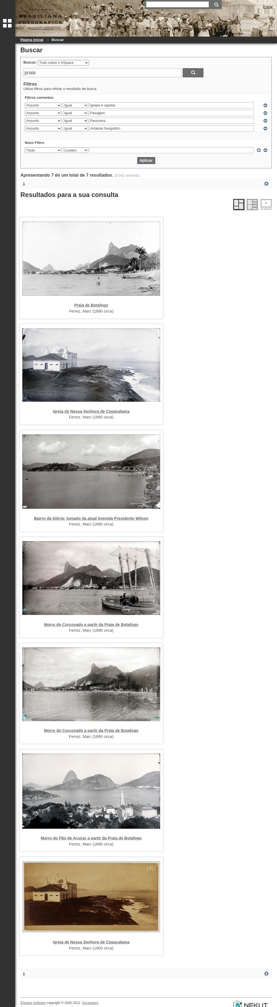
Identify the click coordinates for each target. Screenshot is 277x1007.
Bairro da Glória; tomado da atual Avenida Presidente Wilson (91, 518)
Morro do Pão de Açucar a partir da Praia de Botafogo (91, 838)
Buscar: (30, 62)
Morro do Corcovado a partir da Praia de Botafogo (91, 624)
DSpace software (33, 1003)
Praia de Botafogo (91, 305)
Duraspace (90, 1003)
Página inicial (31, 40)
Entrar (268, 7)
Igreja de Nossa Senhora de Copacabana (91, 411)
